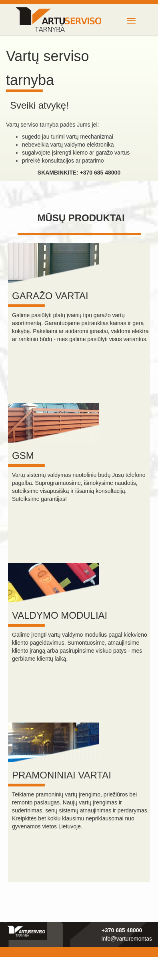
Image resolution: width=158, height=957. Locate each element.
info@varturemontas (127, 938)
